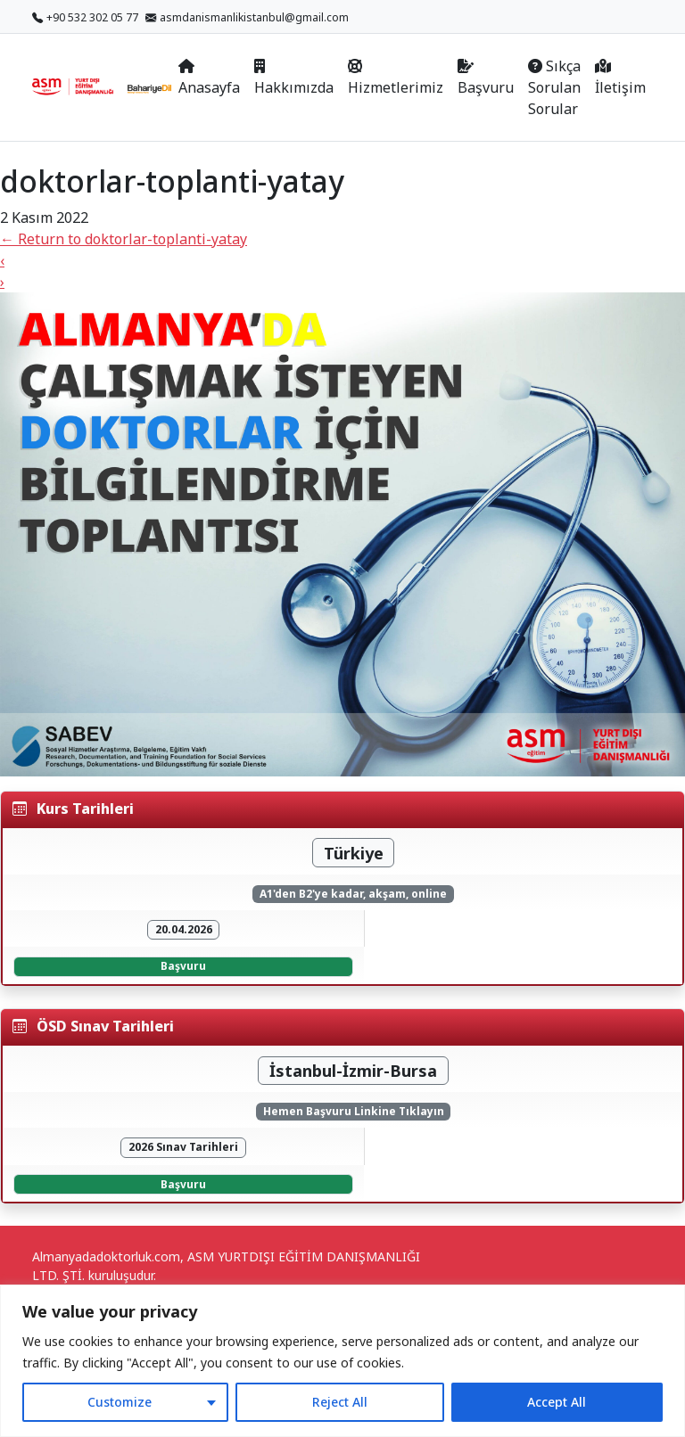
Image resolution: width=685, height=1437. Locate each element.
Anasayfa (209, 78)
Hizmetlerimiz (395, 78)
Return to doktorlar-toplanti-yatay (123, 239)
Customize (119, 1401)
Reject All (339, 1401)
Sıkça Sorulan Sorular (554, 87)
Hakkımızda (294, 78)
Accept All (556, 1401)
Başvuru (486, 78)
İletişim (620, 78)
